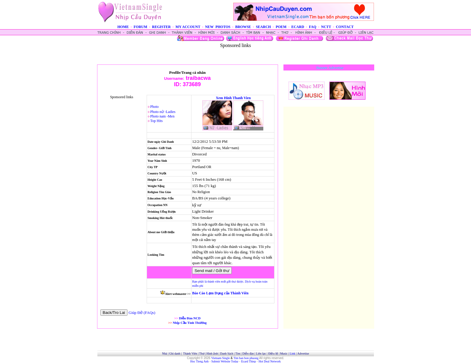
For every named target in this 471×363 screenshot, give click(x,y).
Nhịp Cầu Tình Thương (190, 322)
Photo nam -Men (162, 116)
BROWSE (243, 27)
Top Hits (156, 121)
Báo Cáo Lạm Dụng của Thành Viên (220, 293)
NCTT (326, 27)
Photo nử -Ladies (163, 112)
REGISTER (161, 27)
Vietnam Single (220, 358)
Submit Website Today (224, 361)
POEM (281, 27)
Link (292, 353)
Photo (154, 107)
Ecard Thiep (248, 361)
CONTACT (344, 27)
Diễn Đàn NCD (189, 318)
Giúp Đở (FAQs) (142, 312)
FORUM (140, 27)
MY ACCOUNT (188, 27)
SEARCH (263, 27)
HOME (123, 27)
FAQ (312, 27)
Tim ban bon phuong (246, 358)
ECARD (297, 27)
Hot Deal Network (269, 361)
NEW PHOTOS (217, 27)
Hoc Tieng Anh (199, 361)
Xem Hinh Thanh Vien (233, 98)
